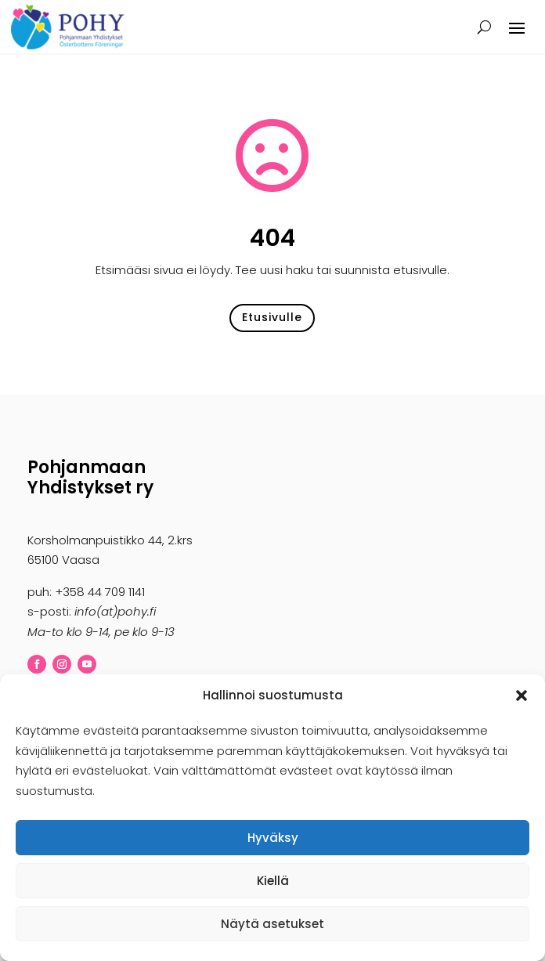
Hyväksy (272, 837)
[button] (521, 695)
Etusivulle (272, 317)
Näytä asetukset (272, 924)
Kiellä (273, 880)
